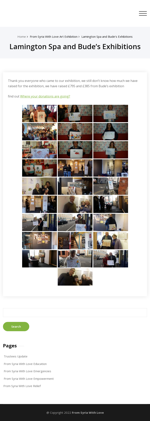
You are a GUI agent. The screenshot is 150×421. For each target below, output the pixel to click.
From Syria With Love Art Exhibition (53, 36)
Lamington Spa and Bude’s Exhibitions (107, 36)
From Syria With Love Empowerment (29, 379)
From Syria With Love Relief (22, 386)
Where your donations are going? (45, 96)
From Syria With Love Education (25, 364)
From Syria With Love (88, 412)
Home (21, 36)
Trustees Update (15, 356)
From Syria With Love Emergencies (27, 371)
